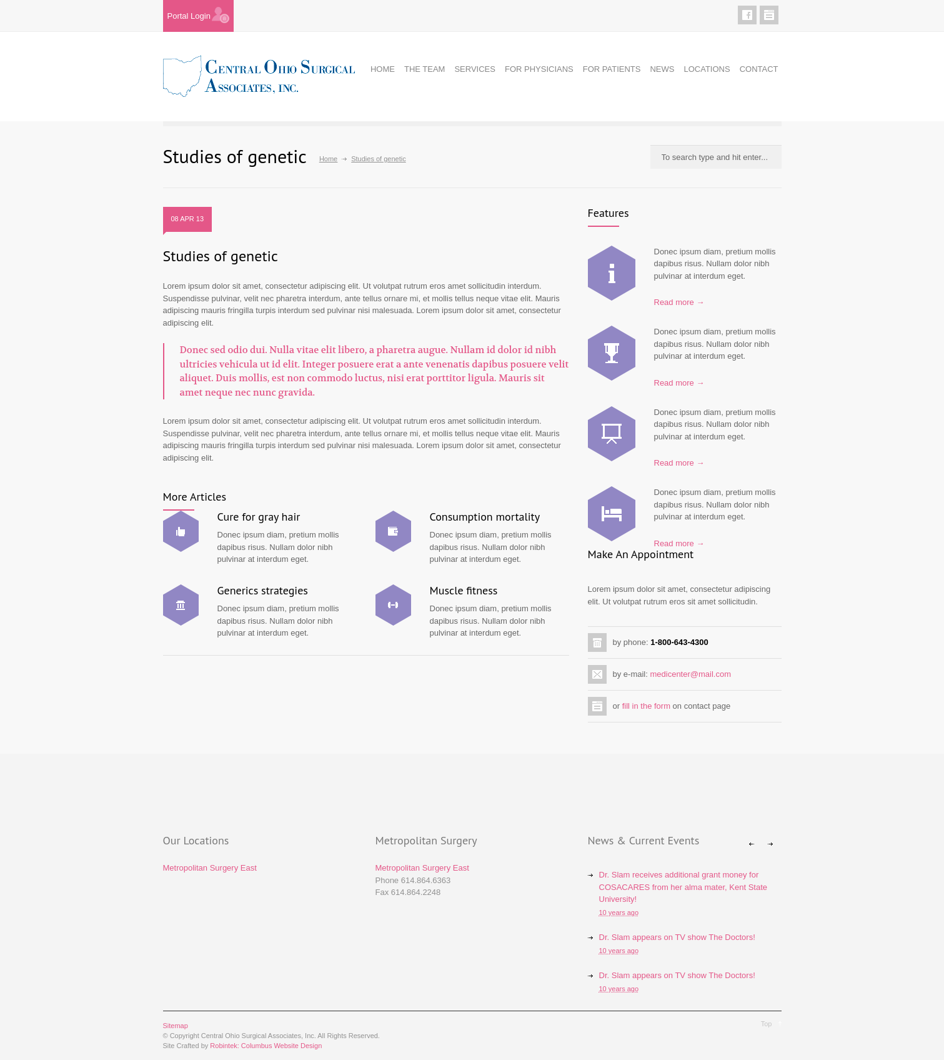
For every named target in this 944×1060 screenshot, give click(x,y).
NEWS (662, 69)
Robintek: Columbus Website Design (266, 1045)
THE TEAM (424, 69)
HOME (382, 69)
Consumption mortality (485, 516)
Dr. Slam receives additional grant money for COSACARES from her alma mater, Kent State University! (683, 887)
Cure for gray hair (259, 516)
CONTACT (759, 69)
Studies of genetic (220, 256)
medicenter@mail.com (690, 674)
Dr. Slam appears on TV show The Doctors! (677, 937)
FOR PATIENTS (612, 69)
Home (328, 158)
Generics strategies (262, 590)
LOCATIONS (706, 69)
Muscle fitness (464, 590)
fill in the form (646, 706)
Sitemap (175, 1025)
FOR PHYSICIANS (539, 69)
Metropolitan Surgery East (210, 867)
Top (766, 1024)
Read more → (679, 302)
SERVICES (474, 69)
